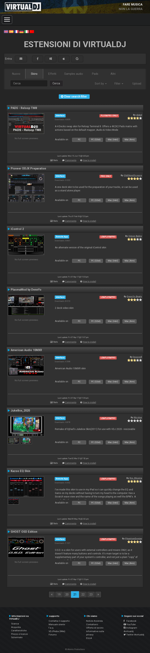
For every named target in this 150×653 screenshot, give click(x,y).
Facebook (130, 621)
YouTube (130, 624)
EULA (89, 638)
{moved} (137, 357)
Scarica (15, 623)
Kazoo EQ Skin (20, 471)
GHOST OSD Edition (24, 531)
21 (75, 594)
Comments (70, 160)
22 (83, 594)
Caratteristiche (19, 630)
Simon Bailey (135, 236)
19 (59, 594)
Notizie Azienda (94, 621)
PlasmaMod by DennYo (26, 289)
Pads (95, 73)
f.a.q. (51, 627)
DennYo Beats (134, 296)
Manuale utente (57, 624)
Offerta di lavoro (94, 627)
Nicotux (138, 417)
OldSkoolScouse (133, 175)
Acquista (16, 627)
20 (67, 594)
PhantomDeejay (133, 538)
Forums (53, 634)
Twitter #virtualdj (134, 634)
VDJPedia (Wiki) (57, 631)
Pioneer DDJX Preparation (28, 168)
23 (91, 594)
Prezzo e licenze (19, 634)
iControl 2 (17, 229)
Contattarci (92, 624)
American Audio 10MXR (26, 350)
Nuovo (16, 73)
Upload (136, 83)
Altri (113, 73)
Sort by (101, 83)
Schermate (16, 637)
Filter (118, 83)
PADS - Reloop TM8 (24, 108)
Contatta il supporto (59, 621)
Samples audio (73, 73)
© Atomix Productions (75, 649)
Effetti (52, 73)
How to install (89, 160)
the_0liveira (135, 478)
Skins (34, 73)
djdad (139, 114)
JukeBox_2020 (20, 410)
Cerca (56, 83)
